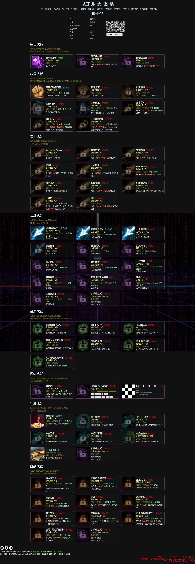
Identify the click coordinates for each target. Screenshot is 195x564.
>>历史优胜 (91, 9)
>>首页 (40, 9)
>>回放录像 (125, 9)
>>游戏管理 (134, 9)
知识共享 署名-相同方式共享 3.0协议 (48, 551)
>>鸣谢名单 (153, 9)
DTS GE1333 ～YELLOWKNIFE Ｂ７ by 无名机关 (175, 556)
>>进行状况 (73, 9)
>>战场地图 (65, 9)
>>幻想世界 (117, 9)
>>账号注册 (48, 9)
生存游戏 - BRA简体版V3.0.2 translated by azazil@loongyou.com (168, 558)
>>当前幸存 (82, 9)
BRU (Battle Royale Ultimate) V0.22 (179, 561)
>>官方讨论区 (143, 9)
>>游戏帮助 (108, 9)
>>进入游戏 (56, 9)
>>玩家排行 (99, 9)
